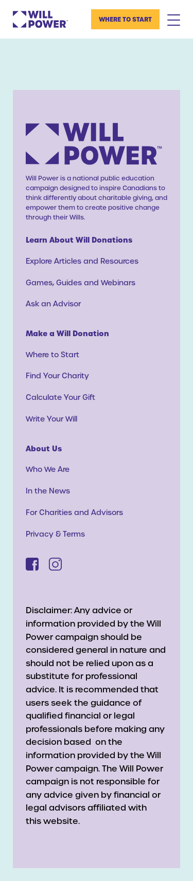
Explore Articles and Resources (82, 260)
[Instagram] (55, 564)
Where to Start (125, 19)
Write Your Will (51, 418)
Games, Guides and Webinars (80, 282)
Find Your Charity (57, 375)
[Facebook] (32, 564)
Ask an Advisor (53, 303)
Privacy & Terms (55, 533)
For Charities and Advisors (74, 512)
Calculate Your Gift (60, 397)
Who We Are (47, 469)
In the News (48, 490)
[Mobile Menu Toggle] (173, 19)
